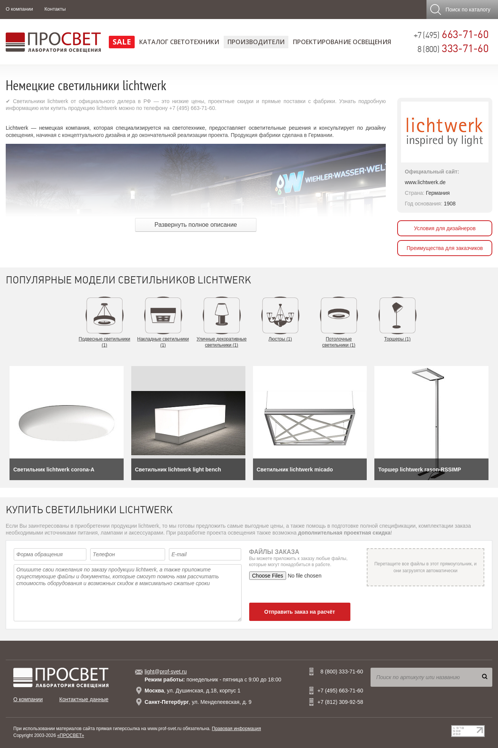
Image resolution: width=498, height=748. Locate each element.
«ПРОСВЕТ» (70, 735)
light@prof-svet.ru (166, 671)
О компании (19, 9)
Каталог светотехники (179, 42)
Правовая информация (236, 728)
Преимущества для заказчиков (445, 248)
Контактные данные (83, 699)
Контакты (55, 9)
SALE (122, 42)
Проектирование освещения (342, 42)
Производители (256, 42)
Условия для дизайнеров (445, 228)
